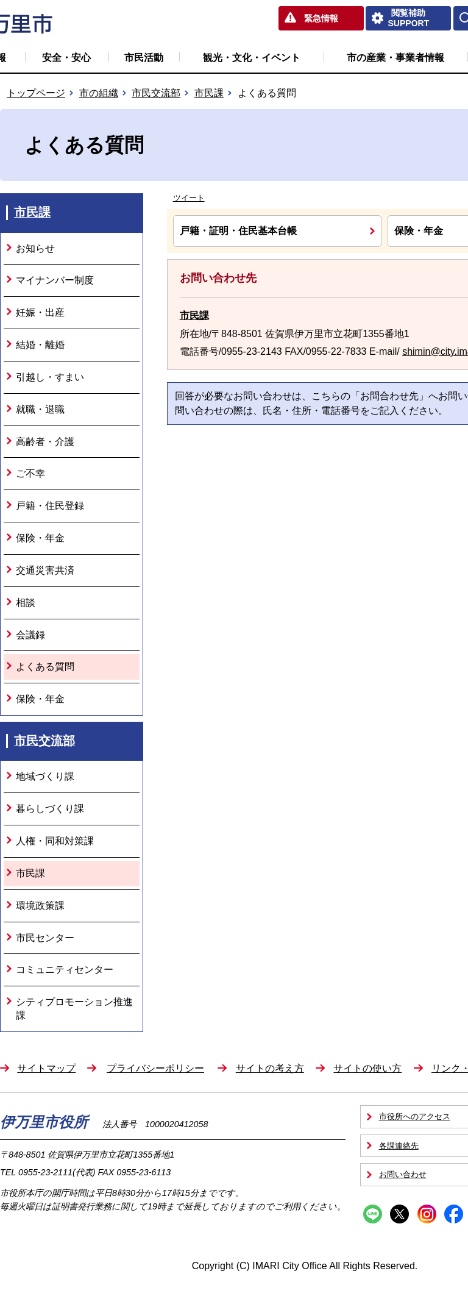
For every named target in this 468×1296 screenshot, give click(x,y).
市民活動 (143, 57)
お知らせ (35, 248)
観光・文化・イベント (251, 57)
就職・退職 (40, 409)
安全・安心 (66, 57)
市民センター (45, 938)
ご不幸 (30, 473)
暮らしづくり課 (50, 808)
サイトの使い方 (367, 1068)
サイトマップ (46, 1068)
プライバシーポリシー (155, 1068)
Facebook (453, 1214)
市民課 (209, 93)
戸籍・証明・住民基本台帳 (238, 230)
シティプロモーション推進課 (74, 1008)
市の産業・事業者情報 (395, 57)
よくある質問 (45, 666)
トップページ (36, 93)
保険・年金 (40, 538)
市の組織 (98, 93)
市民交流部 (156, 93)
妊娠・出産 (40, 312)
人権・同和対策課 (55, 841)
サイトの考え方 (270, 1068)
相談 (25, 602)
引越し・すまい (50, 377)
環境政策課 (40, 905)
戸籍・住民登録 (50, 505)
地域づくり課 (45, 776)
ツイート (189, 197)
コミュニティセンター (64, 969)
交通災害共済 (45, 570)
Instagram (426, 1214)
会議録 (30, 635)
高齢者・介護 (45, 441)
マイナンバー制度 (55, 280)
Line (372, 1214)
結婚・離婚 (40, 345)
